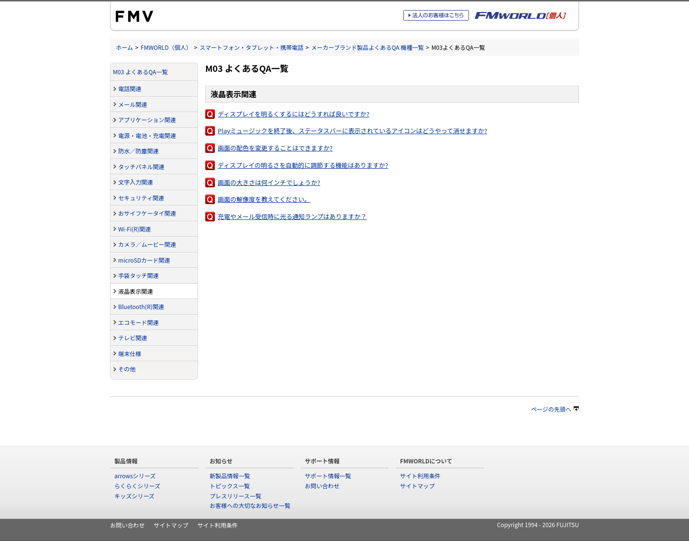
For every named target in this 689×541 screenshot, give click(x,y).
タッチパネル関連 (141, 166)
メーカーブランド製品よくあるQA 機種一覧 (367, 47)
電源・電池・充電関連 (147, 135)
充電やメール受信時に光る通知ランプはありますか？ (292, 216)
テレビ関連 (132, 338)
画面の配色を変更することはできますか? (275, 147)
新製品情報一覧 (230, 476)
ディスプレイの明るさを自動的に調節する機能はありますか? (303, 165)
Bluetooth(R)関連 (141, 306)
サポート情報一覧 (328, 476)
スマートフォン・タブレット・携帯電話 (251, 47)
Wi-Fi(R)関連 (134, 229)
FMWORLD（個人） (166, 47)
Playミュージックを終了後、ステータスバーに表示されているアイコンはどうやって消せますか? (352, 130)
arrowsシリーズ (135, 476)
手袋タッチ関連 (138, 275)
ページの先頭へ (555, 409)
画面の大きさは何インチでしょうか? (269, 182)
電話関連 (129, 88)
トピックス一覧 (230, 486)
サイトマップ (417, 486)
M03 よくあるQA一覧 (140, 72)
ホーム (124, 47)
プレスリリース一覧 (235, 496)
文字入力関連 (135, 182)
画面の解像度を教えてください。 (264, 199)
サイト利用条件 (420, 476)
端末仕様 (129, 353)
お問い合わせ (322, 486)
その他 (126, 369)
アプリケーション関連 (147, 119)
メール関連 (132, 104)
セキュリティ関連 (141, 198)
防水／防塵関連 (138, 151)
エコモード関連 (138, 322)
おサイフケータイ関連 (147, 213)
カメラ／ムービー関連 (147, 244)
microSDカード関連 (144, 260)
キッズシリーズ (134, 496)
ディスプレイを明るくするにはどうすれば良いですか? (293, 113)
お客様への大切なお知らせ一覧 (250, 505)
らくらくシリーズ (137, 486)
